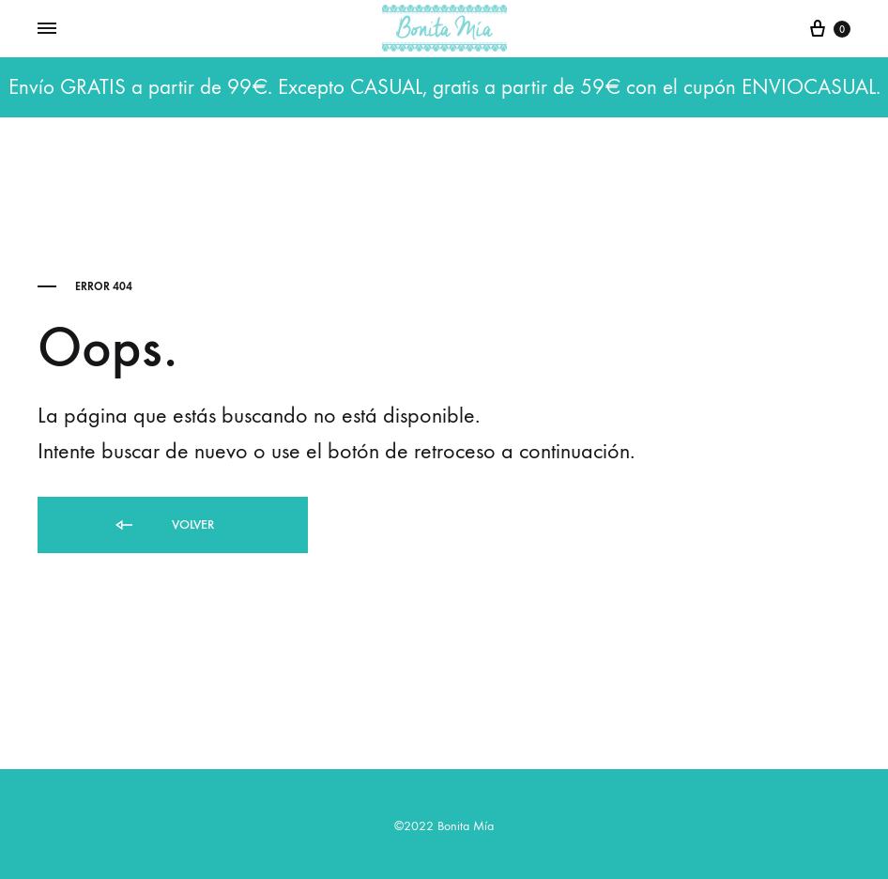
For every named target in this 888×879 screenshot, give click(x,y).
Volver (163, 525)
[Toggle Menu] (47, 29)
